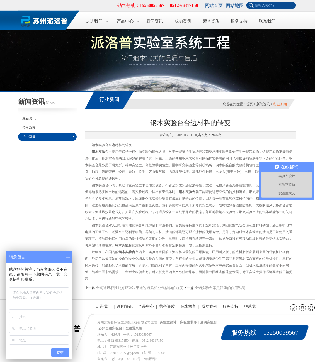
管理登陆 (151, 359)
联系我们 (267, 21)
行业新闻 (29, 137)
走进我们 (94, 21)
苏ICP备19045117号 (126, 359)
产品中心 (125, 21)
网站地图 (235, 5)
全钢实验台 (208, 322)
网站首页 (214, 5)
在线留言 (188, 306)
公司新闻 (29, 127)
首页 (249, 104)
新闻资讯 (154, 21)
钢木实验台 (100, 152)
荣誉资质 (211, 21)
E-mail (303, 307)
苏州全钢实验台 (110, 328)
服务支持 (239, 21)
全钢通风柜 (133, 328)
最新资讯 (29, 118)
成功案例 (183, 21)
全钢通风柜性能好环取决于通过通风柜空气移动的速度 (139, 288)
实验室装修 (188, 322)
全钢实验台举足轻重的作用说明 (220, 288)
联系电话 (294, 307)
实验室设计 (168, 322)
